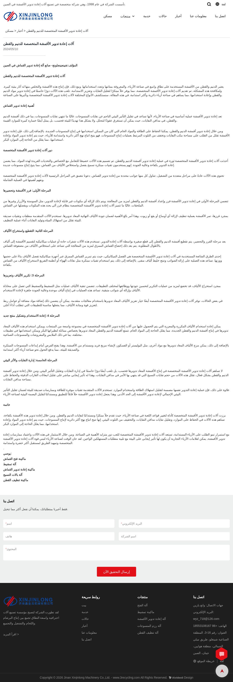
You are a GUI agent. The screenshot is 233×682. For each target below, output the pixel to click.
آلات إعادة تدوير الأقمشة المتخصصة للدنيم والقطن (57, 30)
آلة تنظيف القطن (147, 632)
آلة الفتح (142, 605)
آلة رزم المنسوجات (149, 625)
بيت (84, 605)
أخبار (178, 16)
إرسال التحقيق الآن (116, 572)
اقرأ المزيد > (11, 634)
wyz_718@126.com (206, 618)
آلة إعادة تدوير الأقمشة (151, 618)
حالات (163, 16)
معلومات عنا (198, 16)
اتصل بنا (220, 16)
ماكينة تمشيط (145, 612)
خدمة (146, 16)
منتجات (125, 16)
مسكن (107, 16)
